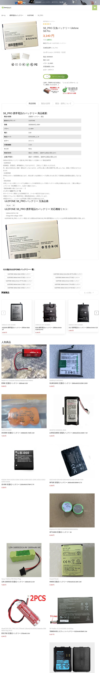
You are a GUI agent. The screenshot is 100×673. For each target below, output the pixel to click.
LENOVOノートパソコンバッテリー (12, 605)
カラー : (45, 70)
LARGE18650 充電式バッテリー (46, 413)
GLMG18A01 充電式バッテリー (46, 373)
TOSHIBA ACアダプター (58, 605)
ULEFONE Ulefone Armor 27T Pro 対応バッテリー (19, 281)
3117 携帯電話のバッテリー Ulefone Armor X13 (83, 328)
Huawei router (39, 492)
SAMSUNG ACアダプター (59, 598)
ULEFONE (30, 15)
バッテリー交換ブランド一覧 (12, 191)
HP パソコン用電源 (57, 612)
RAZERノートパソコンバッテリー (11, 601)
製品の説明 (45, 103)
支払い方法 (4, 626)
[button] (94, 8)
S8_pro (8, 205)
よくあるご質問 (6, 622)
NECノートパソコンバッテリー (11, 608)
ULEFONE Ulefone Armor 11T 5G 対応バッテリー (67, 288)
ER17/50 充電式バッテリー (77, 499)
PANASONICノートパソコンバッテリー (13, 598)
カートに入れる (58, 77)
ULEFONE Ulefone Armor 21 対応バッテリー (67, 281)
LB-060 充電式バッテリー (77, 415)
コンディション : (48, 52)
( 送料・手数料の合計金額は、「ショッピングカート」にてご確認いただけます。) (60, 83)
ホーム (3, 15)
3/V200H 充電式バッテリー (77, 373)
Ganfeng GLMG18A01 (41, 370)
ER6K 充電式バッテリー (9, 375)
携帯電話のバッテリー (16, 15)
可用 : (45, 40)
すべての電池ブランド (58, 619)
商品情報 (32, 103)
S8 (13, 205)
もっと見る (89, 293)
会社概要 (4, 619)
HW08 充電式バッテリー (43, 495)
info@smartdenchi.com (63, 633)
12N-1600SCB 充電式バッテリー (79, 455)
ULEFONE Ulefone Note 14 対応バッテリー (19, 288)
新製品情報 (54, 626)
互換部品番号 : (47, 48)
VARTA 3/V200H (73, 370)
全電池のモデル (56, 622)
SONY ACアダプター (57, 601)
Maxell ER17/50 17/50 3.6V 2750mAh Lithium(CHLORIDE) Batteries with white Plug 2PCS (82, 494)
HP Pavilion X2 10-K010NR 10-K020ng (13, 534)
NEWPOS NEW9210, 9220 (43, 410)
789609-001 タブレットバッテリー (13, 537)
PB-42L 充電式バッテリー (44, 539)
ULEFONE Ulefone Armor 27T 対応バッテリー (67, 277)
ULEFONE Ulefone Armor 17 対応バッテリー (19, 284)
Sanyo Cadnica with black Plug (77, 452)
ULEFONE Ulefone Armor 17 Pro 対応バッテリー (67, 284)
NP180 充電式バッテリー (10, 457)
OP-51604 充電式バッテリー (45, 455)
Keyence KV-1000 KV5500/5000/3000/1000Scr (49, 452)
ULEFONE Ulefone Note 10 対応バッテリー (19, 274)
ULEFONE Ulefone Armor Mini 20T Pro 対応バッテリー (68, 274)
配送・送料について (63, 103)
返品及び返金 (5, 629)
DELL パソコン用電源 (58, 608)
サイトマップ (55, 629)
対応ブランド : (47, 43)
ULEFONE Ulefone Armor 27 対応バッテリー (19, 277)
